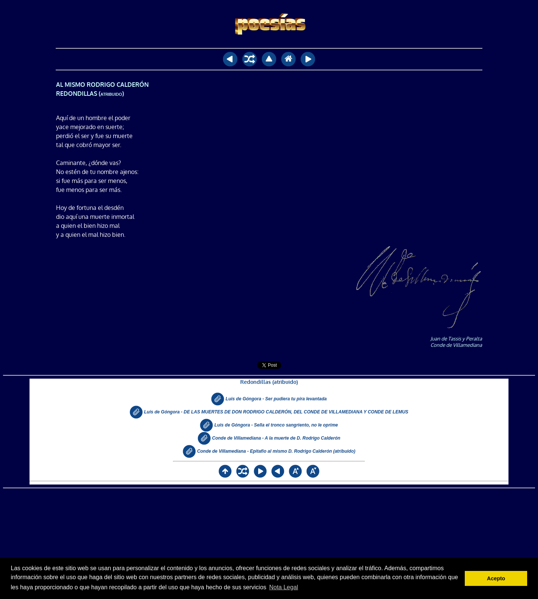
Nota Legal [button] (283, 587)
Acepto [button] (496, 578)
